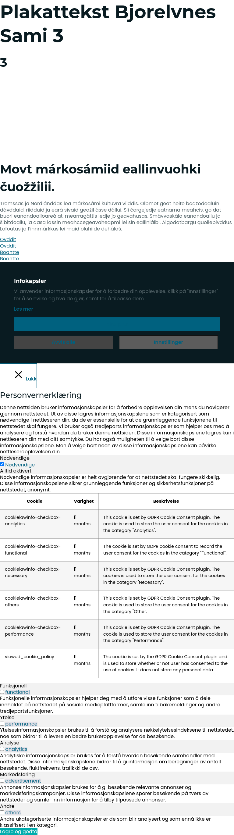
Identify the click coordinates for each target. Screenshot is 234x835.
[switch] (2, 692)
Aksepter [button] (117, 323)
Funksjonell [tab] (13, 685)
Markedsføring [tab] (17, 774)
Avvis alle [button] (63, 342)
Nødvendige (20, 464)
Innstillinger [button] (168, 342)
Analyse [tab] (9, 742)
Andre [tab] (7, 806)
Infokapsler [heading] (30, 281)
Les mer (23, 308)
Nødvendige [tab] (15, 458)
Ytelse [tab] (7, 717)
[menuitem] (20, 138)
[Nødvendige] (2, 464)
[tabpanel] (117, 576)
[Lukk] (18, 375)
